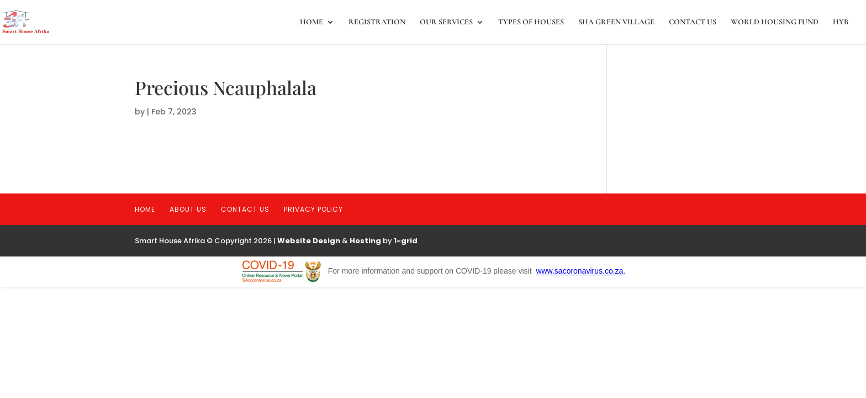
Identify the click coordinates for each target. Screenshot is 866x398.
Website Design (308, 240)
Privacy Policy (313, 209)
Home (311, 22)
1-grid (406, 240)
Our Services (446, 22)
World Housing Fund (775, 22)
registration (376, 22)
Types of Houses (531, 22)
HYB (840, 22)
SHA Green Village (616, 22)
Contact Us (692, 22)
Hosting (365, 240)
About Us (188, 209)
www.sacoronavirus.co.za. (580, 271)
